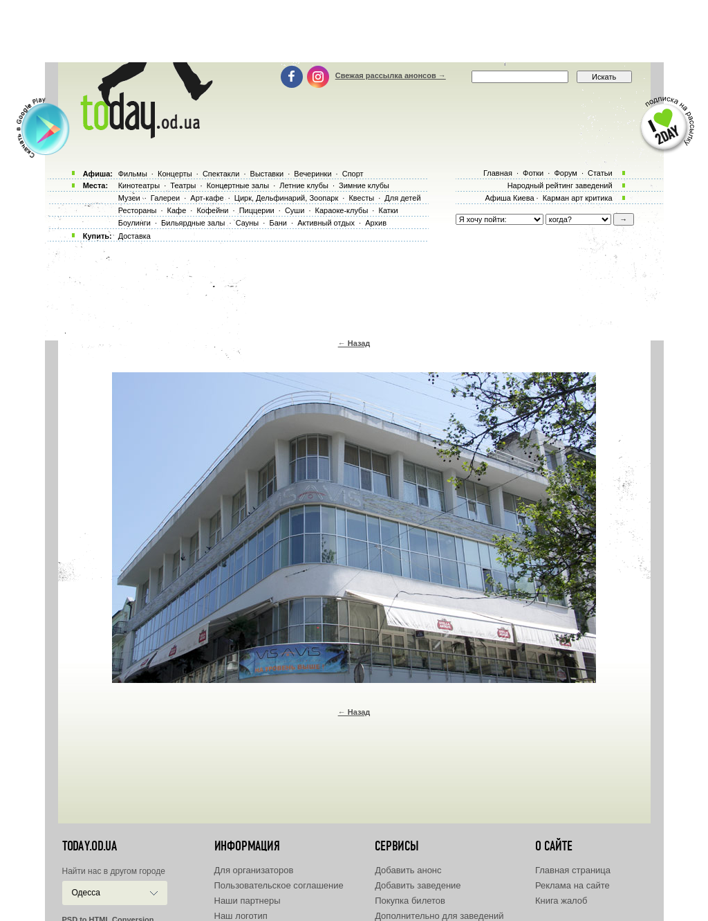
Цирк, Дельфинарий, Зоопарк (286, 198)
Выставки (267, 174)
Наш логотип (241, 916)
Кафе (177, 210)
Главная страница (573, 870)
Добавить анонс (408, 870)
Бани (278, 223)
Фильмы (132, 174)
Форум (565, 173)
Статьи (600, 173)
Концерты (175, 174)
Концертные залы (238, 185)
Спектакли (221, 174)
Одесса (86, 892)
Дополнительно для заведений (439, 916)
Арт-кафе (206, 198)
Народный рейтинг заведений (560, 185)
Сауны (247, 223)
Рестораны (137, 210)
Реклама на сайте (572, 885)
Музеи (129, 198)
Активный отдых (326, 223)
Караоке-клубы (342, 210)
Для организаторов (254, 870)
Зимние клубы (364, 185)
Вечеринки (312, 174)
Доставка (134, 236)
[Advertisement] (354, 31)
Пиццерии (256, 210)
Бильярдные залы (193, 223)
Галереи (165, 198)
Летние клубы (303, 185)
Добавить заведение (417, 885)
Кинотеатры (139, 185)
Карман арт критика (578, 198)
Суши (294, 210)
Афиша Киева (509, 198)
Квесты (361, 198)
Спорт (353, 174)
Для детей (402, 198)
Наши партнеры (247, 900)
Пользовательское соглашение (279, 885)
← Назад (354, 343)
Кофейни (212, 210)
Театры (183, 185)
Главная (497, 173)
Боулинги (134, 223)
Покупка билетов (410, 900)
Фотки (533, 173)
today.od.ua (89, 846)
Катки (388, 210)
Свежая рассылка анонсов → (390, 75)
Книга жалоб (561, 900)
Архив (375, 223)
